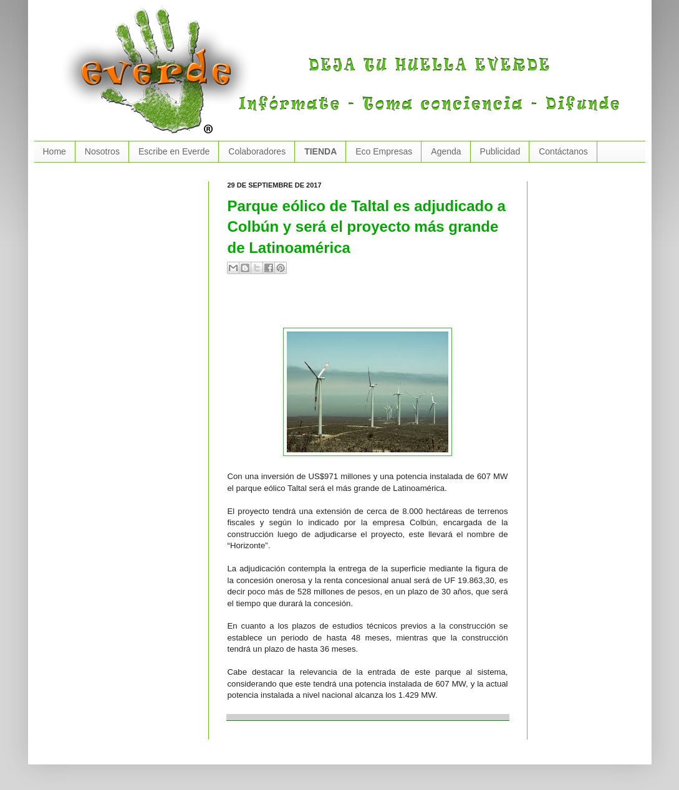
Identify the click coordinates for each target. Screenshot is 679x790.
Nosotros (102, 151)
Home (54, 151)
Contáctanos (563, 151)
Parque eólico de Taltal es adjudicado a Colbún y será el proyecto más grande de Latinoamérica (367, 227)
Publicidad (500, 151)
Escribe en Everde (173, 151)
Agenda (446, 151)
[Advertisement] (373, 306)
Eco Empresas (383, 151)
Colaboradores (257, 151)
